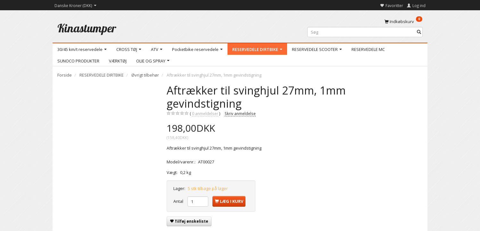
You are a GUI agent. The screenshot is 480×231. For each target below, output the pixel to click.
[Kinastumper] (86, 28)
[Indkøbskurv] (403, 21)
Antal (178, 201)
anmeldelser (205, 113)
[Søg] (419, 32)
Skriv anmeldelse (240, 113)
